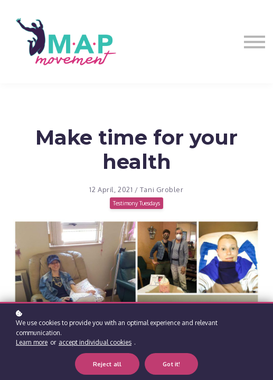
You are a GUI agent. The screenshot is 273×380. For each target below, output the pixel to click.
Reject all (107, 365)
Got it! (171, 365)
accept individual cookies (95, 343)
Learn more (32, 343)
